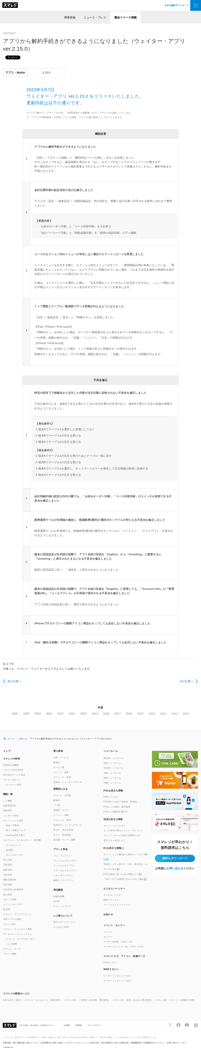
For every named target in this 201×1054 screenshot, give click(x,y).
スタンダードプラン (63, 875)
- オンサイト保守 (13, 785)
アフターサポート (12, 780)
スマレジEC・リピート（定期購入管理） (175, 1000)
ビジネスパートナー (114, 888)
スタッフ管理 (9, 899)
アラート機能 (9, 954)
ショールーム (111, 751)
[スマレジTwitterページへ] (170, 1025)
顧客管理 (7, 870)
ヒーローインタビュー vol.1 (117, 976)
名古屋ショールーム (114, 768)
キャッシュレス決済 (13, 820)
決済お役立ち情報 (113, 819)
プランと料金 (60, 849)
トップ (6, 751)
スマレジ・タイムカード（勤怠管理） (43, 1000)
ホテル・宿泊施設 (62, 835)
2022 (60, 713)
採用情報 (78, 1025)
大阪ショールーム (112, 773)
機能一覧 (8, 794)
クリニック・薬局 (62, 777)
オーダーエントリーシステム (17, 934)
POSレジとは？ (111, 797)
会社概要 (67, 1025)
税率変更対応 (9, 805)
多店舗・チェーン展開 (64, 839)
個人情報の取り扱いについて (26, 1043)
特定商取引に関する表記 (52, 1043)
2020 (83, 713)
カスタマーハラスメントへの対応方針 (82, 1043)
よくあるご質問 (61, 927)
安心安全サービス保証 (14, 775)
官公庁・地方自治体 (63, 830)
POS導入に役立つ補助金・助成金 (120, 801)
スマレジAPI (9, 924)
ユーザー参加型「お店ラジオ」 (119, 941)
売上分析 (7, 860)
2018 (106, 713)
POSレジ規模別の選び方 (116, 811)
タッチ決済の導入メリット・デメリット (123, 830)
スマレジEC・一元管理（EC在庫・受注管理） (87, 1000)
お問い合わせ (174, 868)
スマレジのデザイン (94, 1025)
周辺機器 (58, 889)
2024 (38, 713)
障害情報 (69, 17)
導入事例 (58, 751)
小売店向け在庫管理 (13, 889)
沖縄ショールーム (112, 783)
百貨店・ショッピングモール (67, 782)
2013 (163, 713)
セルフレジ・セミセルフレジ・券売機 (22, 840)
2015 (140, 713)
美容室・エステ (61, 810)
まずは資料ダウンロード (176, 5)
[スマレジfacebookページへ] (178, 1025)
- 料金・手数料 (12, 825)
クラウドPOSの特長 (13, 770)
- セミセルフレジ (13, 845)
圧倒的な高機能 (11, 765)
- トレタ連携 (11, 944)
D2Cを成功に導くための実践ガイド (121, 874)
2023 (49, 713)
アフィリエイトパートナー (117, 905)
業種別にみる (60, 789)
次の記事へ (187, 681)
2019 (95, 713)
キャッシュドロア (62, 906)
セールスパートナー (114, 895)
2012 (175, 713)
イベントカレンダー (13, 904)
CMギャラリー (111, 962)
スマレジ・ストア (12, 949)
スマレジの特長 (11, 758)
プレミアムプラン (62, 856)
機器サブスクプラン (63, 880)
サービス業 (58, 767)
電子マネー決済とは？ (115, 840)
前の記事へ (14, 681)
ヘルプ (184, 1043)
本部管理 (7, 884)
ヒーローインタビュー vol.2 (117, 980)
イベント (108, 932)
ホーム (11, 739)
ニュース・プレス (95, 17)
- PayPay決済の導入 (15, 835)
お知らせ (22, 739)
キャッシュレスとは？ (115, 825)
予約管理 (7, 875)
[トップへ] (10, 5)
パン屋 (56, 805)
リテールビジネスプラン (65, 870)
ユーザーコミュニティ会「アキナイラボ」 (125, 946)
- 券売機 (9, 850)
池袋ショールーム (112, 763)
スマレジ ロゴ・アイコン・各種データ (124, 956)
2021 (72, 713)
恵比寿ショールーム (114, 758)
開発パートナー (111, 900)
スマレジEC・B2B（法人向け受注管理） (133, 1000)
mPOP (56, 901)
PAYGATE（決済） (12, 1000)
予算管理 (7, 865)
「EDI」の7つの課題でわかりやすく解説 (124, 879)
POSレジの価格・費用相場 (117, 807)
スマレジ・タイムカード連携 (17, 929)
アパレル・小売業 (62, 795)
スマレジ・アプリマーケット (17, 914)
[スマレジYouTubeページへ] (187, 1025)
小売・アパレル (61, 757)
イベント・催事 (61, 772)
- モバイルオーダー (14, 855)
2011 (186, 713)
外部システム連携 (12, 919)
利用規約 (7, 1043)
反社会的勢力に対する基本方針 (115, 1043)
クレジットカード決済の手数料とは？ (122, 835)
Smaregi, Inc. (9, 1047)
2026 (15, 713)
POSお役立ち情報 (113, 790)
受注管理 (7, 894)
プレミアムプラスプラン (65, 860)
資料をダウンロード (175, 858)
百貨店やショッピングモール (67, 825)
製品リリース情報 (125, 17)
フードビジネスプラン (64, 865)
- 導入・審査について (15, 830)
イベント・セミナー (114, 925)
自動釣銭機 (58, 896)
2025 (26, 713)
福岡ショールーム (112, 778)
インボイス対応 (11, 815)
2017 (118, 713)
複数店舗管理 (9, 879)
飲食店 (56, 762)
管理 (6, 909)
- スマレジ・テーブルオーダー (20, 939)
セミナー (108, 937)
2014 (152, 713)
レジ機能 (7, 800)
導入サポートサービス (64, 922)
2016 (129, 713)
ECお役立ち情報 (112, 848)
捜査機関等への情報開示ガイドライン (148, 1043)
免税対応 (7, 810)
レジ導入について (63, 915)
